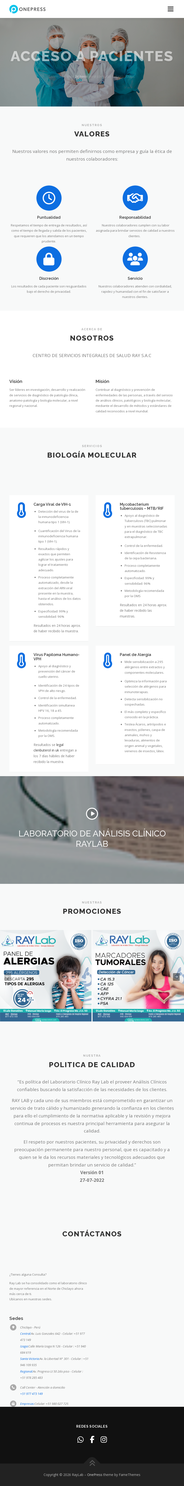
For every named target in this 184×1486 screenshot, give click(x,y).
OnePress (94, 1474)
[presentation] (7, 977)
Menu (170, 9)
